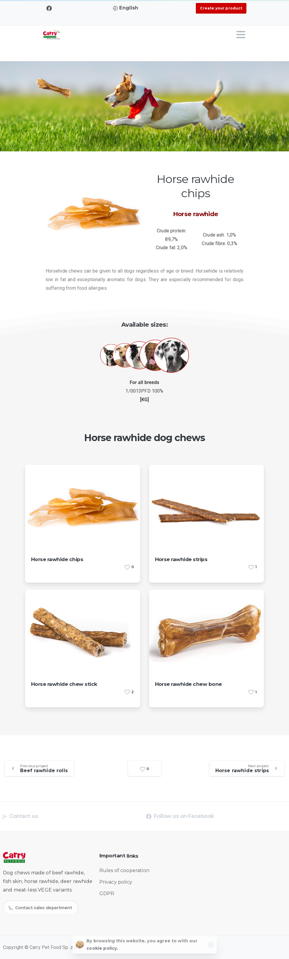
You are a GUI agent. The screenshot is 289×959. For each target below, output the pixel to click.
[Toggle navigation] (241, 35)
